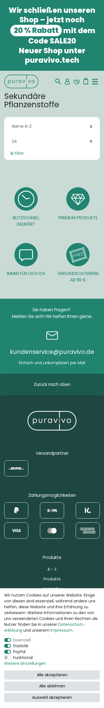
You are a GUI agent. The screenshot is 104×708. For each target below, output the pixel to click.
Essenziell (22, 640)
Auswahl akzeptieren (52, 697)
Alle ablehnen (52, 686)
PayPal (19, 652)
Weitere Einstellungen (25, 663)
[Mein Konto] (67, 81)
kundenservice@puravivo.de (52, 352)
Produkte (52, 579)
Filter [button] (17, 153)
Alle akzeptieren (52, 675)
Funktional (23, 657)
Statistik (20, 646)
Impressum (61, 630)
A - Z (52, 569)
